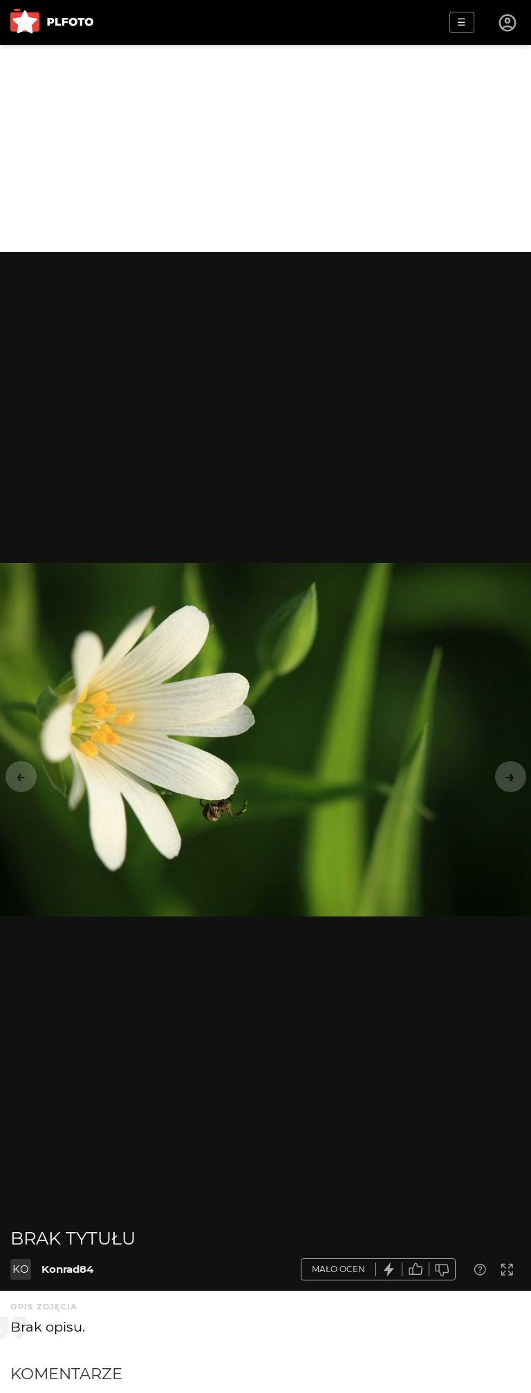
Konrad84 (67, 1269)
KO (20, 1269)
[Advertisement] (265, 148)
